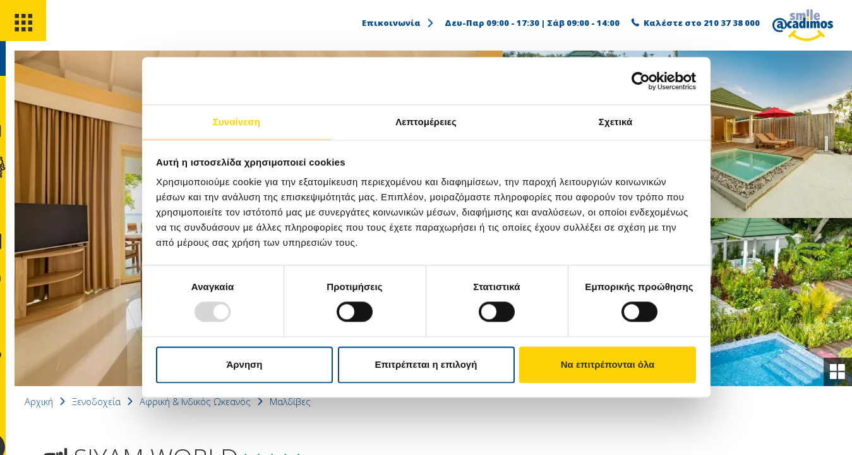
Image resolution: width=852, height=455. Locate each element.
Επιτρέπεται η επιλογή (426, 365)
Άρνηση (244, 365)
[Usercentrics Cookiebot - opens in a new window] (640, 80)
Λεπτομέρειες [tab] (426, 121)
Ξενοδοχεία (133, 401)
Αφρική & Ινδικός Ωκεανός (239, 401)
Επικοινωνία (398, 22)
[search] (23, 68)
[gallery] (835, 369)
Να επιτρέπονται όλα (608, 365)
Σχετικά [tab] (615, 121)
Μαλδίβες (341, 401)
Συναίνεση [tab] (236, 121)
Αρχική (72, 401)
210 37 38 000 (732, 22)
